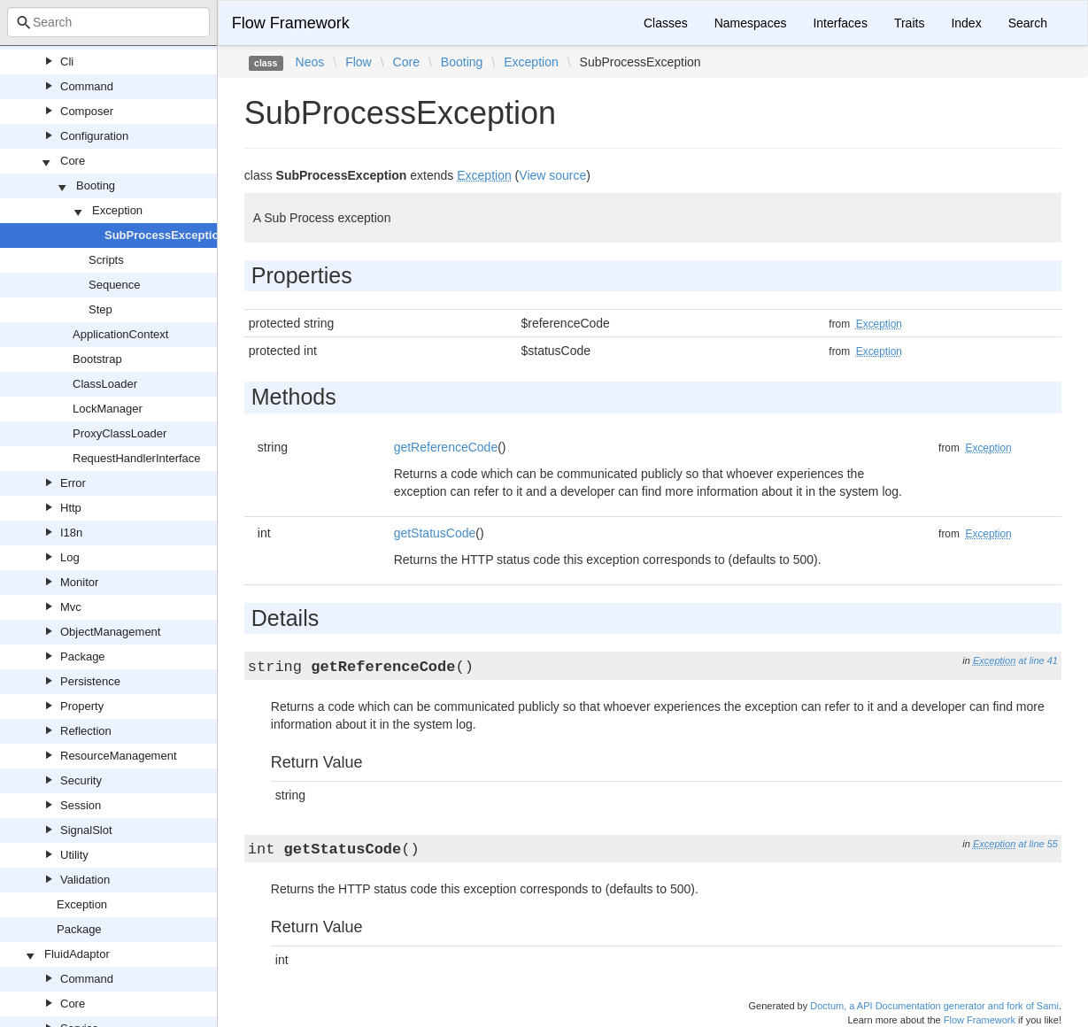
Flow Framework (291, 23)
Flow (358, 62)
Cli (66, 61)
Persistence (90, 681)
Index (966, 23)
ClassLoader (105, 383)
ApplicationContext (120, 334)
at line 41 (1038, 660)
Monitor (79, 582)
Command (86, 86)
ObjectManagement (110, 631)
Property (82, 706)
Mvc (70, 607)
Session (80, 805)
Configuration (94, 136)
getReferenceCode (446, 447)
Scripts (106, 259)
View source (552, 175)
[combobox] (108, 22)
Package (82, 656)
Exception (117, 210)
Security (81, 780)
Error (73, 483)
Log (70, 557)
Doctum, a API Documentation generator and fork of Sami (934, 1005)
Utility (74, 854)
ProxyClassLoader (119, 433)
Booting (95, 185)
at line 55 (1038, 843)
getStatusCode (435, 533)
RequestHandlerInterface (137, 458)
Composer (86, 111)
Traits (909, 23)
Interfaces (840, 23)
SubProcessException (165, 235)
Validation (85, 879)
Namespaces (750, 23)
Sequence (115, 284)
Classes (666, 23)
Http (70, 507)
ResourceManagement (118, 755)
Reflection (86, 730)
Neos (310, 62)
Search (1027, 23)
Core (72, 160)
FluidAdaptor (77, 954)
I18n (71, 532)
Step (100, 309)
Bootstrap (97, 359)
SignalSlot (86, 830)
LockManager (108, 408)
